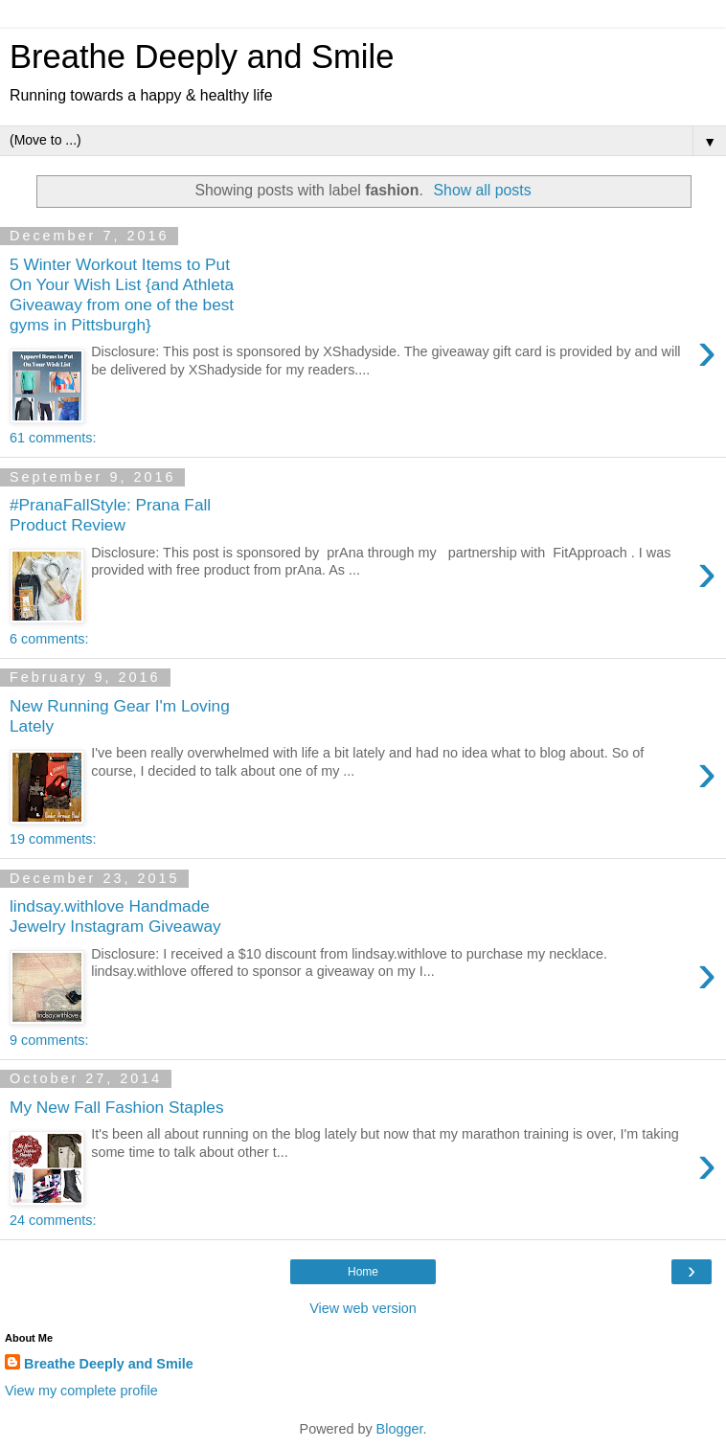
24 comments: (53, 1220)
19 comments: (53, 839)
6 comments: (49, 638)
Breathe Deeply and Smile (202, 56)
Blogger (399, 1429)
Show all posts (483, 190)
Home (363, 1271)
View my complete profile (81, 1390)
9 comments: (49, 1040)
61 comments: (53, 437)
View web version (363, 1308)
